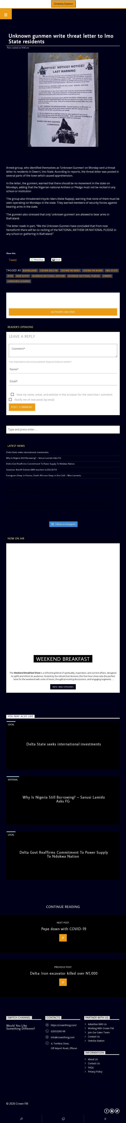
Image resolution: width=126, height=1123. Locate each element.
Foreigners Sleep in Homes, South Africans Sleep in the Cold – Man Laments (43, 475)
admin (12, 301)
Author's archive (63, 312)
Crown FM (22, 1103)
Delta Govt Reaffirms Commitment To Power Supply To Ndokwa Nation (40, 463)
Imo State (111, 270)
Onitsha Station (63, 4)
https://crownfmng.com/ (64, 1025)
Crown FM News (70, 270)
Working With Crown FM (101, 1028)
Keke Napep (22, 276)
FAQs (91, 1067)
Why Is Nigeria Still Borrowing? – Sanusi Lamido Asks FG (33, 458)
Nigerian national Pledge (84, 276)
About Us (93, 1059)
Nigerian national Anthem (48, 276)
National (13, 779)
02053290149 (58, 1031)
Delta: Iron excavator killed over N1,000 (64, 973)
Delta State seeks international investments (27, 452)
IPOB (10, 276)
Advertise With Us (97, 1024)
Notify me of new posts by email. (35, 399)
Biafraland (30, 270)
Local (11, 724)
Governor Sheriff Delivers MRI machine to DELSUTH (31, 469)
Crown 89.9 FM (49, 270)
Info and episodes (62, 686)
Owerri (107, 276)
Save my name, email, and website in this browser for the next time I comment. (65, 394)
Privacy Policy (95, 1071)
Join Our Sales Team (99, 1032)
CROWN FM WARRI (93, 270)
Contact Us (94, 1036)
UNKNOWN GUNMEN (19, 281)
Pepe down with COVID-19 (63, 928)
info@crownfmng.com (62, 1037)
